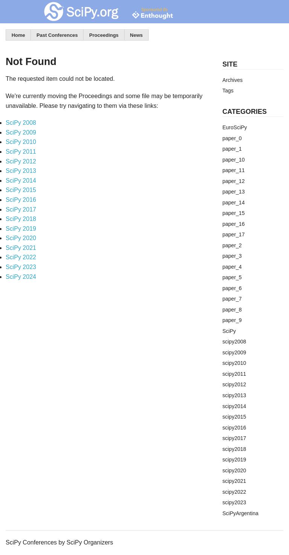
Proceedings (104, 35)
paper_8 (232, 310)
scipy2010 (234, 363)
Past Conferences (57, 35)
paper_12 (233, 181)
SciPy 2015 (21, 190)
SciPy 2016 (21, 200)
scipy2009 (234, 352)
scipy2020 (234, 470)
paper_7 (232, 299)
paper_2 (232, 245)
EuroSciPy (234, 127)
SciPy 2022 (21, 257)
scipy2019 (234, 460)
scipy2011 (234, 374)
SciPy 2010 (21, 142)
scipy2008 (234, 342)
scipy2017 (234, 438)
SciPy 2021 (21, 248)
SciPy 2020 (21, 238)
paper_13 (233, 192)
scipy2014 (234, 406)
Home (18, 35)
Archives (232, 80)
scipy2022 (234, 492)
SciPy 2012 (21, 161)
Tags (228, 91)
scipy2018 (234, 449)
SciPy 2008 (21, 122)
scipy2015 (234, 417)
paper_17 (233, 234)
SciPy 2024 (21, 277)
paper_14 (233, 203)
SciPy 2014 (21, 180)
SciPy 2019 (21, 228)
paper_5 (232, 277)
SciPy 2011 (21, 151)
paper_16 (233, 224)
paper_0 (232, 138)
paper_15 (233, 213)
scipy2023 (234, 502)
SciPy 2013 (21, 171)
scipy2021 (234, 481)
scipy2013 (234, 395)
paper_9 (232, 320)
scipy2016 (234, 428)
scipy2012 (234, 384)
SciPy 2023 (21, 267)
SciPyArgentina (240, 513)
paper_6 (232, 288)
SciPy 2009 (21, 132)
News (136, 35)
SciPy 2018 (21, 219)
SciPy (229, 331)
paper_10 (233, 160)
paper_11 (233, 170)
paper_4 (232, 267)
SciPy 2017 (21, 209)
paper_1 (232, 149)
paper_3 (232, 256)
